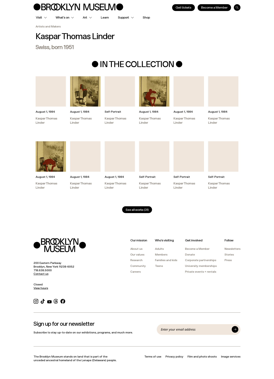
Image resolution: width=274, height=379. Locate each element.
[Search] (237, 7)
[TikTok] (42, 300)
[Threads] (56, 300)
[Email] (195, 329)
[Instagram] (36, 300)
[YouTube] (49, 300)
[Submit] (235, 329)
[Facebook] (62, 300)
